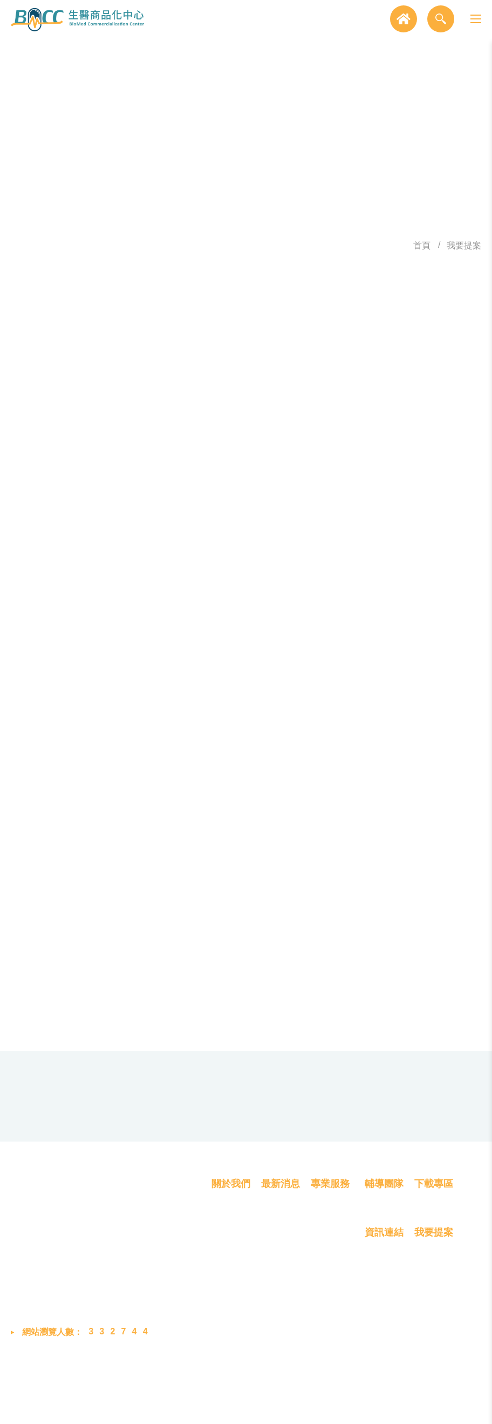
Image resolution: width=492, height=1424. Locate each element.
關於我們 (230, 1237)
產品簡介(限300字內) (85, 868)
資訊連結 (384, 1287)
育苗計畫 (313, 538)
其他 (170, 601)
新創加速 (375, 538)
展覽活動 (278, 1292)
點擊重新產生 (449, 941)
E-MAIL (115, 805)
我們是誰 (228, 1273)
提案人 (116, 488)
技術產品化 (332, 1292)
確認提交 (158, 1044)
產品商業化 (332, 1312)
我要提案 (464, 246)
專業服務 (330, 1237)
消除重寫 (333, 1044)
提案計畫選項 (75, 543)
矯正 (341, 634)
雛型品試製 (246, 538)
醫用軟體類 (328, 582)
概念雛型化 (332, 1273)
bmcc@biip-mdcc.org (102, 1331)
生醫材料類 (256, 582)
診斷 (213, 634)
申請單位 (111, 693)
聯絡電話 (111, 759)
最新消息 (280, 1237)
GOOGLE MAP (397, 1168)
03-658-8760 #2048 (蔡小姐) (165, 1153)
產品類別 (75, 596)
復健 (298, 634)
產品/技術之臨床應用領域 (75, 649)
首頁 (421, 246)
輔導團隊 (384, 1237)
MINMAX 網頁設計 (397, 1406)
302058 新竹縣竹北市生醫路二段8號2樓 (127, 1274)
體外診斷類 (400, 582)
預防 (170, 634)
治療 (255, 634)
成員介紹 (228, 1292)
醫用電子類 (184, 582)
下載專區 (433, 1237)
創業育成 (328, 1331)
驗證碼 (116, 932)
